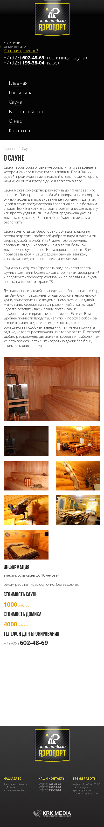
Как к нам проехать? (21, 50)
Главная (10, 148)
